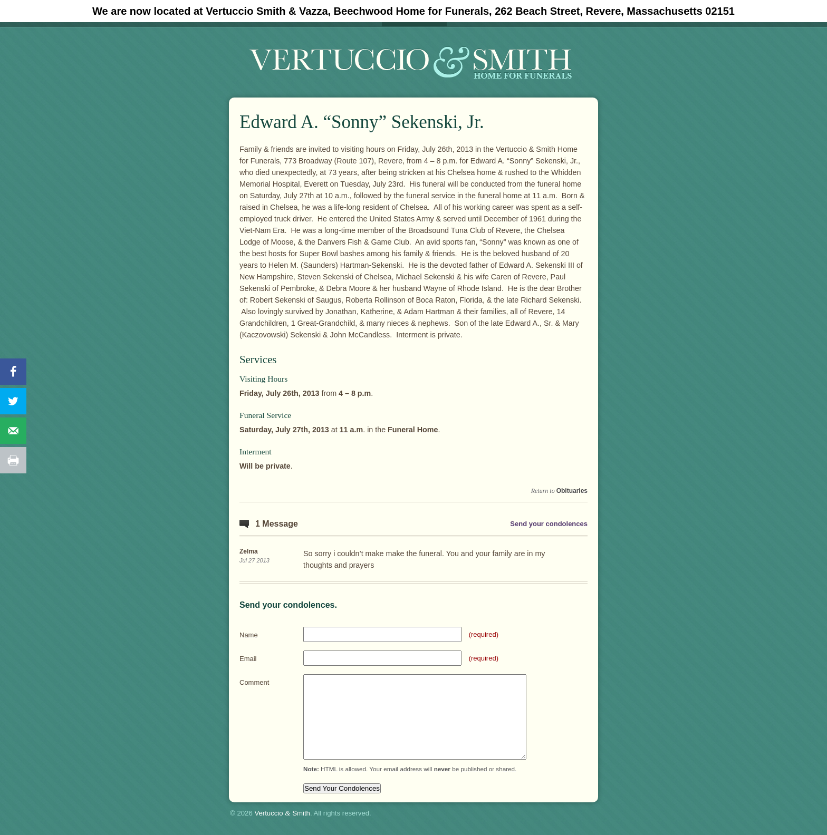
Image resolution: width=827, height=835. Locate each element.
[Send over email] (13, 431)
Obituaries (572, 490)
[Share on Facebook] (13, 371)
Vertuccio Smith (282, 813)
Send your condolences (549, 524)
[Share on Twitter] (13, 401)
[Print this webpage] (13, 460)
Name (248, 635)
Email (248, 659)
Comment (254, 682)
